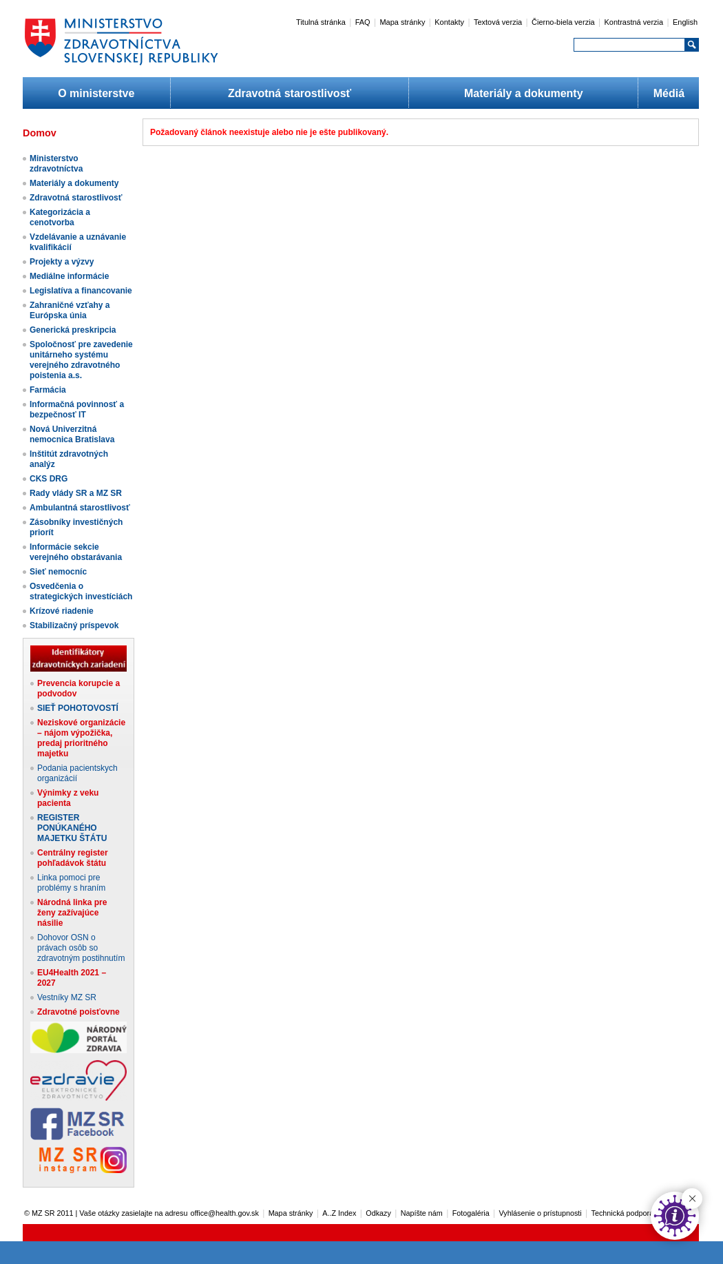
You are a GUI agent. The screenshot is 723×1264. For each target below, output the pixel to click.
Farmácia (48, 390)
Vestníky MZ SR (66, 997)
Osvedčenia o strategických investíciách (81, 591)
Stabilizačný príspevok (74, 625)
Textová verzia (498, 22)
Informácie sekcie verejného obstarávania (76, 552)
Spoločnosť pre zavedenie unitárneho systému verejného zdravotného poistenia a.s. (81, 360)
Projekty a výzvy (62, 262)
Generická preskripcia (73, 330)
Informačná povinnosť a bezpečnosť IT (77, 409)
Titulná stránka (321, 22)
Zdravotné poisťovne (78, 1012)
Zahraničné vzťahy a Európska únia (69, 310)
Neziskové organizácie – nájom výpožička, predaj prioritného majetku (81, 738)
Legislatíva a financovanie (81, 291)
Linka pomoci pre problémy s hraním (71, 883)
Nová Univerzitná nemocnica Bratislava (72, 434)
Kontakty (449, 22)
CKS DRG (48, 479)
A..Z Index (339, 1213)
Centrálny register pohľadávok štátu (72, 858)
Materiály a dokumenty (523, 93)
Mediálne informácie (69, 276)
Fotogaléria (471, 1213)
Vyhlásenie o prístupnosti (540, 1213)
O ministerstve (96, 93)
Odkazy (378, 1213)
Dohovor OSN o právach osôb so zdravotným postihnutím (81, 948)
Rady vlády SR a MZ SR (76, 493)
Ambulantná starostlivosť (80, 507)
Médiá (668, 93)
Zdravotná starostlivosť (289, 93)
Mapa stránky (402, 22)
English (685, 22)
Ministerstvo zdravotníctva (56, 164)
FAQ (362, 22)
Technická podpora (622, 1213)
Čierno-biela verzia (563, 22)
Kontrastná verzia (634, 22)
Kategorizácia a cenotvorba (60, 217)
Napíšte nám (422, 1213)
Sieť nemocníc (58, 572)
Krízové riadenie (62, 611)
